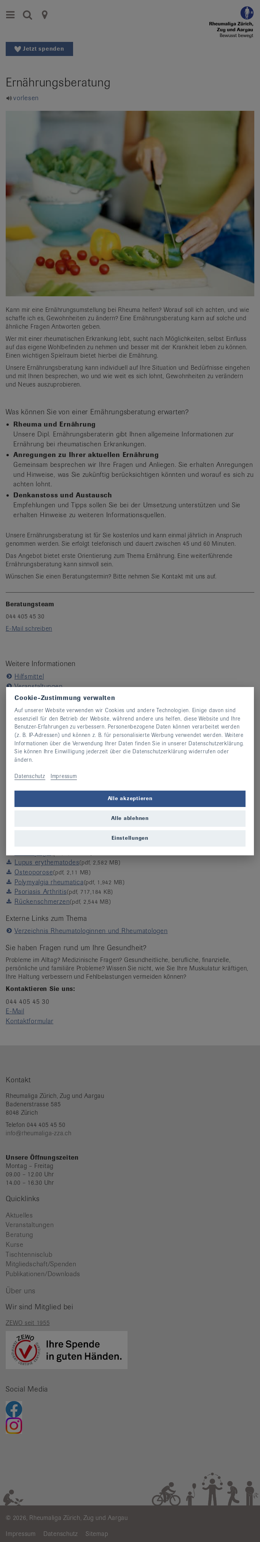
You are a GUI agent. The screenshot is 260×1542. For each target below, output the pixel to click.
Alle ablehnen (130, 818)
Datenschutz (29, 776)
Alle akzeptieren (130, 798)
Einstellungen (130, 838)
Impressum (64, 776)
